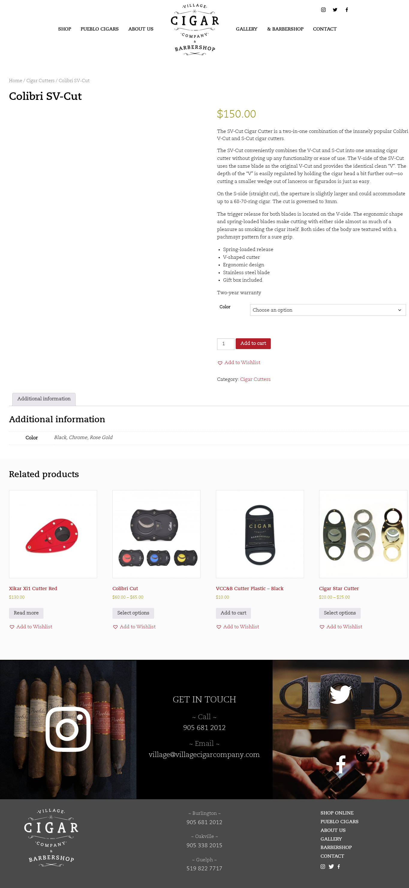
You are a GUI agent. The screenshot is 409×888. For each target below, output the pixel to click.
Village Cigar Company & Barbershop (185, 13)
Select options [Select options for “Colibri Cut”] (133, 613)
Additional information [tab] (43, 399)
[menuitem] (64, 29)
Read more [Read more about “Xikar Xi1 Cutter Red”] (26, 613)
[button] (238, 362)
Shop (64, 29)
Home (15, 81)
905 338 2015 (204, 846)
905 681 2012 (204, 728)
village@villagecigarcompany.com (204, 755)
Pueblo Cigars (100, 29)
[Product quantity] (225, 344)
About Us (141, 29)
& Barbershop (285, 29)
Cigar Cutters (40, 81)
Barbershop (336, 848)
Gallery (247, 29)
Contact (325, 29)
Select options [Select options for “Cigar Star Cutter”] (340, 613)
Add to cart (253, 343)
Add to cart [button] (233, 613)
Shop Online (337, 813)
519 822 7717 (204, 869)
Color (224, 307)
